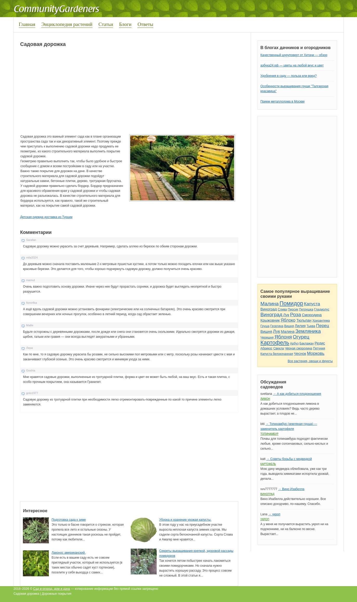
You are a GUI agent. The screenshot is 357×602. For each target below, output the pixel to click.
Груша (264, 326)
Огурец (301, 337)
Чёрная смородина (298, 348)
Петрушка (306, 309)
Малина (269, 303)
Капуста (312, 303)
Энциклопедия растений (66, 24)
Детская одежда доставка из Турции (46, 217)
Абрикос (266, 348)
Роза (295, 314)
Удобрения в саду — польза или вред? (288, 76)
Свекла (278, 348)
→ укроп (274, 514)
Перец (322, 325)
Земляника (308, 331)
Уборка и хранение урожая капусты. (185, 520)
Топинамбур (269, 433)
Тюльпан (303, 320)
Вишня (289, 326)
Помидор (291, 303)
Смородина (312, 315)
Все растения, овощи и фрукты (310, 361)
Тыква (311, 326)
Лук (286, 315)
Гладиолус (321, 309)
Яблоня (283, 337)
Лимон (265, 398)
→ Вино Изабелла (291, 489)
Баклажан (306, 343)
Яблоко (288, 320)
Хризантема (321, 320)
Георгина (276, 326)
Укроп (264, 519)
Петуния (319, 348)
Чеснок (300, 353)
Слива (282, 309)
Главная (27, 24)
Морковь (315, 353)
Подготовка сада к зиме (68, 520)
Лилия (300, 326)
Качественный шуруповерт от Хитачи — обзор (293, 55)
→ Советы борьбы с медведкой (289, 459)
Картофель (274, 342)
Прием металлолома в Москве (282, 101)
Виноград (268, 309)
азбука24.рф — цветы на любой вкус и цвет (292, 65)
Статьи (105, 24)
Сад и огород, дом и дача (51, 589)
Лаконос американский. (68, 552)
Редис (320, 343)
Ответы (145, 24)
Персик (293, 309)
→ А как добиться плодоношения (297, 394)
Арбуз (294, 343)
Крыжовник (270, 320)
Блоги (125, 24)
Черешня (267, 337)
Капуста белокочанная (276, 354)
